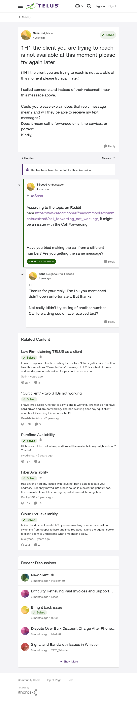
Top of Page (54, 680)
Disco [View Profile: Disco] (54, 596)
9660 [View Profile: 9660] (54, 617)
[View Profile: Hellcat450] (25, 578)
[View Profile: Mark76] (25, 631)
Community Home (29, 680)
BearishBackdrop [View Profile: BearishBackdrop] (32, 418)
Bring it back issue (46, 607)
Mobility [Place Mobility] (24, 17)
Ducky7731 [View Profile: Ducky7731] (28, 497)
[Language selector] (79, 6)
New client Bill (42, 575)
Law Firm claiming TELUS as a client (51, 351)
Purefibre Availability (38, 434)
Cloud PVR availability (39, 514)
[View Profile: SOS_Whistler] (25, 647)
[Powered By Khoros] (68, 691)
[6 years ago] (44, 497)
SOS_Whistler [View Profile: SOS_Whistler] (60, 650)
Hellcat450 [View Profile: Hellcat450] (58, 580)
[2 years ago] (52, 418)
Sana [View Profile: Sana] (36, 33)
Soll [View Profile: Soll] (23, 376)
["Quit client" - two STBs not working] (68, 408)
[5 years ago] (44, 455)
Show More (68, 661)
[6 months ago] (39, 580)
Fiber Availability (34, 472)
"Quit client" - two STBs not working (51, 393)
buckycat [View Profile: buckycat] (27, 538)
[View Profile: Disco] (25, 594)
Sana (38, 196)
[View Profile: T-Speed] (31, 187)
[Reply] (109, 146)
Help (70, 680)
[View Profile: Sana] (26, 35)
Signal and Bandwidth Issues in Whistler (65, 644)
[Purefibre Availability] (68, 448)
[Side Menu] (20, 6)
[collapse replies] (19, 185)
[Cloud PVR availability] (68, 529)
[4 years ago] (34, 376)
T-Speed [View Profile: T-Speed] (42, 184)
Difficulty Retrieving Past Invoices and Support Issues (70, 591)
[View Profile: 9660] (25, 610)
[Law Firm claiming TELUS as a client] (68, 367)
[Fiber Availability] (68, 487)
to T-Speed (67, 273)
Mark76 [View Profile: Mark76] (56, 634)
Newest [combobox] (108, 158)
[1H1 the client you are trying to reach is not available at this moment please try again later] (43, 189)
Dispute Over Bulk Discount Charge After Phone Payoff (71, 628)
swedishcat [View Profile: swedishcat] (28, 455)
